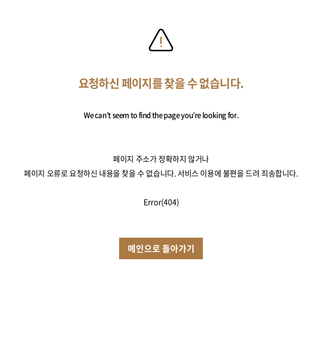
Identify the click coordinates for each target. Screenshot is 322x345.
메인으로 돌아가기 (161, 248)
